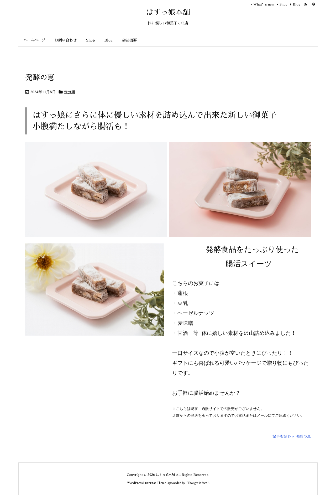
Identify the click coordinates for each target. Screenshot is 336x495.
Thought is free (197, 483)
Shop (283, 4)
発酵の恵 (40, 77)
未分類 (69, 92)
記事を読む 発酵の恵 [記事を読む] (291, 436)
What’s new (263, 4)
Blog (297, 4)
